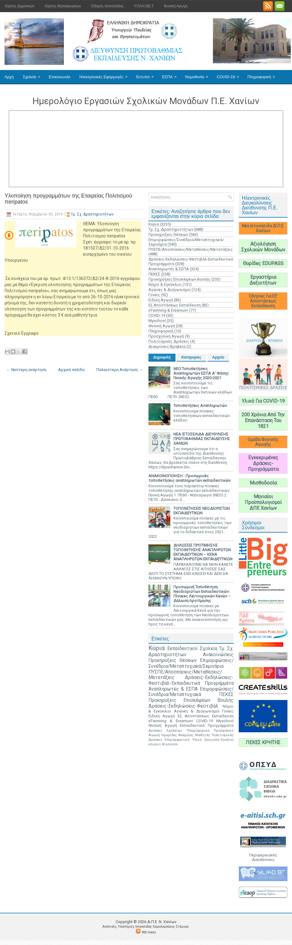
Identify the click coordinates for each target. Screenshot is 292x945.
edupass (154, 744)
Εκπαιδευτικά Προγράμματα (207, 725)
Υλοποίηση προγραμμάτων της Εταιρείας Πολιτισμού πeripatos (68, 199)
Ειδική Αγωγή (160, 300)
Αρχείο (218, 357)
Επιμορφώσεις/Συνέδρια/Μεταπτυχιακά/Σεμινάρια (191, 663)
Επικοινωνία (59, 77)
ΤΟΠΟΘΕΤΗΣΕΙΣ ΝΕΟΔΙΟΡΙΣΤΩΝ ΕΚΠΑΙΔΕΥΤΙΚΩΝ (201, 510)
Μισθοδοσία (263, 483)
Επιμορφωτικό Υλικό (183, 739)
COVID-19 (230, 74)
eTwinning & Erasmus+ (168, 310)
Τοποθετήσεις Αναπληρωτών (200, 405)
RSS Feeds (149, 932)
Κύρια (153, 224)
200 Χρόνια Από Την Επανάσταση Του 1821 (263, 420)
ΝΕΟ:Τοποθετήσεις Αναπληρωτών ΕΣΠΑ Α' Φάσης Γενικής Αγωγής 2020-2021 (201, 373)
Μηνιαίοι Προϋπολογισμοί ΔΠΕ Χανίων (263, 502)
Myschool (157, 320)
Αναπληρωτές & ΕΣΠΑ (168, 269)
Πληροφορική (263, 74)
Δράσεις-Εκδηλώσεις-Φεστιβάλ (183, 706)
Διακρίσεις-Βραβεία (167, 346)
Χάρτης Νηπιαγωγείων (62, 6)
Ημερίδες (169, 735)
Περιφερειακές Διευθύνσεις (263, 857)
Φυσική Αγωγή (175, 6)
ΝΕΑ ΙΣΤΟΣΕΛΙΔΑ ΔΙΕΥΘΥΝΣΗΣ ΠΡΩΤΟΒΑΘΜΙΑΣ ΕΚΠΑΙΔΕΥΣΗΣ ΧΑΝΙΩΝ (201, 439)
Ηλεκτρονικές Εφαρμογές (105, 74)
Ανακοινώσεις (218, 654)
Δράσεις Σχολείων (165, 730)
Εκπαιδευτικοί (182, 648)
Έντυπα (147, 74)
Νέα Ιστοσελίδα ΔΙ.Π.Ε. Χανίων (263, 228)
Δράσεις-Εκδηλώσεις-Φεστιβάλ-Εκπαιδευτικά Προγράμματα (191, 680)
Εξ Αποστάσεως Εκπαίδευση (174, 305)
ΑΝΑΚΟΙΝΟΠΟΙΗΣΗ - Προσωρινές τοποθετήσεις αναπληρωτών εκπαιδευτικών (189, 478)
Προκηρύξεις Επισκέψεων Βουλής (179, 279)
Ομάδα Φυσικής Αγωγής (263, 442)
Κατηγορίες (191, 357)
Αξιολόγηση (170, 744)
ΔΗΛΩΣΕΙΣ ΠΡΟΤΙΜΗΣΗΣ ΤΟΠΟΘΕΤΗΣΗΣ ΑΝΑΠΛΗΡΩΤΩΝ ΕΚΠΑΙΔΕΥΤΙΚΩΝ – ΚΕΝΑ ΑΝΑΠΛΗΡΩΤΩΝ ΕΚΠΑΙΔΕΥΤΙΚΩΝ (202, 552)
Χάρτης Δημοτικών (19, 6)
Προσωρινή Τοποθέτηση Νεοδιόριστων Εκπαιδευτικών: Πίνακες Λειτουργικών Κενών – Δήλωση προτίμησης (202, 594)
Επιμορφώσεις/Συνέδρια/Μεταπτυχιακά (191, 692)
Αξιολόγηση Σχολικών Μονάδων (263, 247)
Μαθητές (202, 735)
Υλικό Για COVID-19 (263, 401)
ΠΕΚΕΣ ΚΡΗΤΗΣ (263, 742)
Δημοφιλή (162, 357)
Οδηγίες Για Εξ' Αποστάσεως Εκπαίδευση (263, 301)
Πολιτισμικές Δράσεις (168, 341)
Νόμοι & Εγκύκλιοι (165, 284)
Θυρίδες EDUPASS (263, 263)
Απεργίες (185, 735)
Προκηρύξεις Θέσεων (168, 234)
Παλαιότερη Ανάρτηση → (119, 369)
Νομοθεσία (198, 74)
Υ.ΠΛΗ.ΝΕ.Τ (144, 6)
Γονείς (154, 294)
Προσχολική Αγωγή (166, 336)
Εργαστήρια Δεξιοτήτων (263, 280)
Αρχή (9, 77)
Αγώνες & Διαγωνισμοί (169, 289)
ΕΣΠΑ (171, 74)
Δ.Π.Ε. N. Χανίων (161, 921)
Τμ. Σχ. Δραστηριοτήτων (92, 214)
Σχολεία (33, 74)
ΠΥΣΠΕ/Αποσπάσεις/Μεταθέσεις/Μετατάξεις (190, 249)
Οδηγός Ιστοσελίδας (107, 6)
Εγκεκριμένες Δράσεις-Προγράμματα (263, 463)
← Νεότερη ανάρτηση (26, 369)
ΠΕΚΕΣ (154, 274)
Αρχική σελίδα (71, 369)
